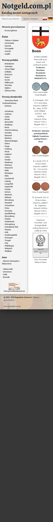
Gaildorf (8, 154)
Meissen (8, 197)
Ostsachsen (9, 205)
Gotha (7, 157)
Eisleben (8, 138)
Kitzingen (9, 173)
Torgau (8, 240)
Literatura (7, 271)
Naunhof (8, 202)
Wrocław (8, 85)
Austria (8, 51)
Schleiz (8, 219)
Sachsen (8, 106)
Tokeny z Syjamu (11, 40)
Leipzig (8, 181)
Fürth (7, 151)
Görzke (8, 159)
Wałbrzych (9, 82)
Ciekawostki (8, 269)
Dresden (8, 132)
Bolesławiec (9, 63)
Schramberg (10, 224)
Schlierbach (9, 221)
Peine (7, 208)
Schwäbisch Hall (11, 227)
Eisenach (8, 135)
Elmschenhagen (11, 141)
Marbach (8, 194)
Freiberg (8, 149)
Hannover (9, 167)
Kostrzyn (8, 74)
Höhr (7, 170)
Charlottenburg (11, 130)
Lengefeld (9, 184)
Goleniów (8, 66)
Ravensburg (9, 216)
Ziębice (8, 88)
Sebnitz (8, 229)
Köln (7, 176)
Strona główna (11, 30)
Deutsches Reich (11, 100)
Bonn (7, 127)
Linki (5, 274)
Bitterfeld (9, 122)
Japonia (8, 45)
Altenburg (9, 111)
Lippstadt (9, 186)
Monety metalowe (30, 18)
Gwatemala (9, 43)
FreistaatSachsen (9, 103)
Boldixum (8, 124)
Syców (7, 80)
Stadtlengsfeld (11, 235)
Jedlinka (8, 72)
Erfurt (7, 143)
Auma (7, 116)
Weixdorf (8, 248)
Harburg (8, 165)
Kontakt (6, 277)
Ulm (6, 243)
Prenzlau (8, 210)
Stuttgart (9, 237)
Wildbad (8, 251)
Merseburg (9, 200)
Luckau (8, 189)
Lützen (8, 192)
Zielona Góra (10, 90)
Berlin (7, 119)
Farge (7, 146)
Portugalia (9, 48)
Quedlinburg (10, 213)
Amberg (8, 114)
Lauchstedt (9, 178)
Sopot (7, 77)
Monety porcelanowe (10, 18)
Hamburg (8, 162)
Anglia (7, 54)
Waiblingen (9, 245)
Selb (6, 232)
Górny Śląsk (9, 69)
